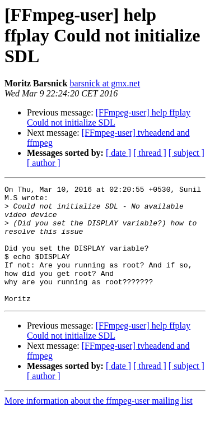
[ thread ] (149, 153)
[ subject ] (186, 153)
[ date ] (118, 153)
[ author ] (43, 163)
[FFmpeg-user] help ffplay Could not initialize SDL (108, 117)
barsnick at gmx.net (104, 83)
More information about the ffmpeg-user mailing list (98, 424)
